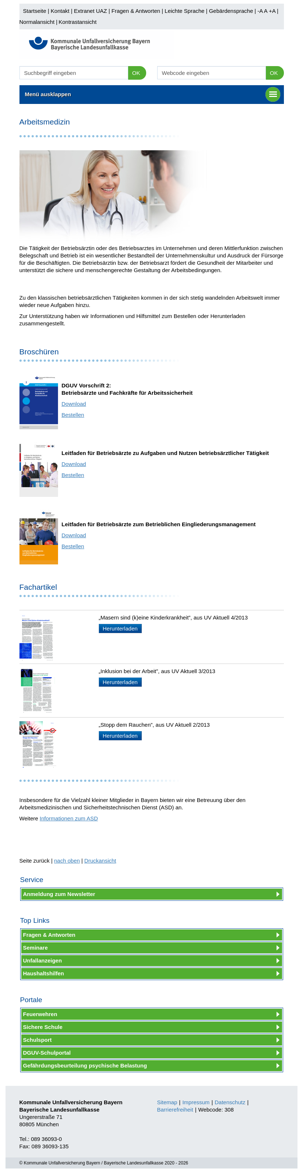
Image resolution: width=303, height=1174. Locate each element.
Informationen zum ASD (69, 818)
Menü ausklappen (152, 94)
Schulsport (37, 1040)
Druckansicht (100, 860)
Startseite (34, 11)
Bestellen (73, 415)
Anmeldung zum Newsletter (59, 894)
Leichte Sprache (184, 11)
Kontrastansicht (77, 22)
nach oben (67, 860)
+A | (272, 11)
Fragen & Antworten (135, 11)
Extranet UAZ (90, 11)
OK (136, 73)
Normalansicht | (38, 22)
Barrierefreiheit (175, 1109)
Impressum (195, 1102)
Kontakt (60, 11)
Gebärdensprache (231, 11)
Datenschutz (230, 1102)
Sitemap (167, 1102)
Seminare (35, 947)
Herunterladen (120, 628)
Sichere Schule (43, 1027)
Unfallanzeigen (42, 960)
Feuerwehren (40, 1014)
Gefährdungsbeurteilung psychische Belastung (85, 1065)
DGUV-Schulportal (47, 1053)
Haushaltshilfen (43, 973)
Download (74, 404)
